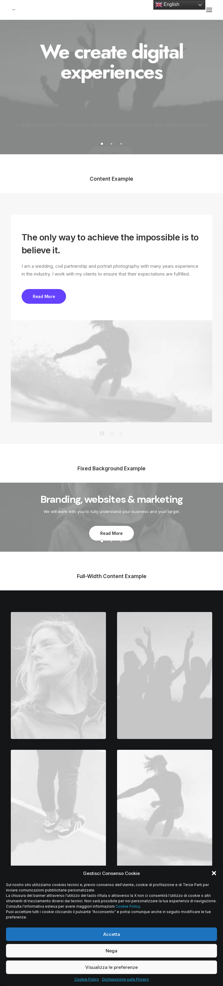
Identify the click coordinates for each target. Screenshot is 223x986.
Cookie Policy (128, 906)
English (167, 4)
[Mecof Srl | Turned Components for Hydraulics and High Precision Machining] (14, 10)
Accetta (111, 934)
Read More (44, 296)
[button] (214, 873)
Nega (111, 951)
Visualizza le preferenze (111, 967)
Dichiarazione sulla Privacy (125, 979)
